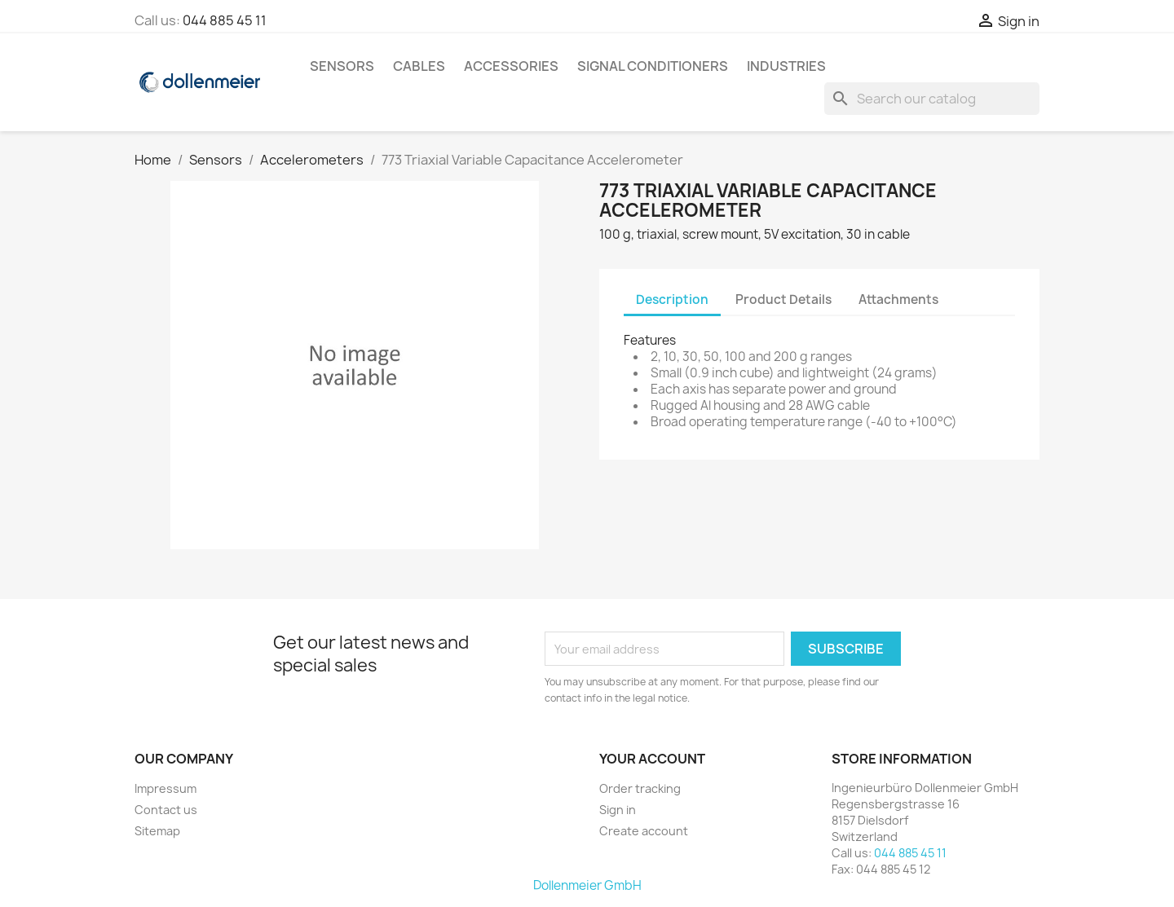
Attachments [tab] (898, 299)
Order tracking (640, 788)
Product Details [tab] (783, 299)
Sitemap (157, 831)
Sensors (342, 66)
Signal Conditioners (652, 66)
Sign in (617, 809)
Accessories (511, 66)
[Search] (931, 98)
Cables (419, 66)
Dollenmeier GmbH (587, 885)
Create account (643, 831)
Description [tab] (672, 299)
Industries (786, 66)
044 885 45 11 (225, 20)
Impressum (165, 788)
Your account (652, 759)
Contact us (166, 809)
